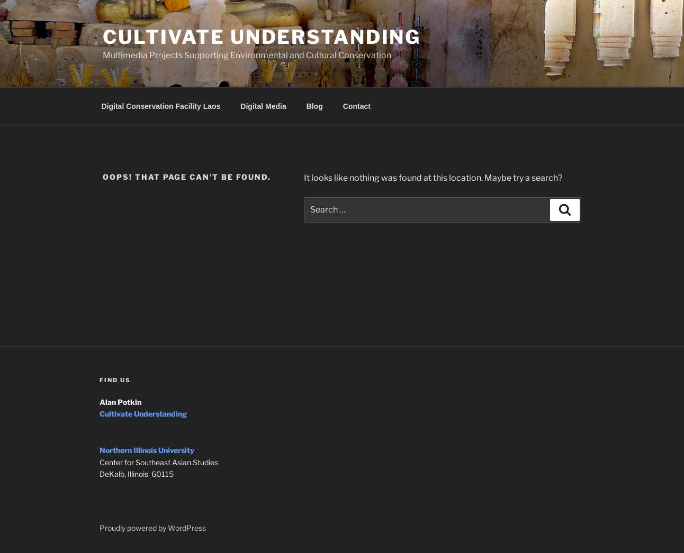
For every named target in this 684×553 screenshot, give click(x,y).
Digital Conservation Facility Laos (161, 106)
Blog (315, 106)
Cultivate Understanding (262, 37)
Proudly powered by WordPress (153, 527)
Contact (357, 106)
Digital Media (263, 106)
